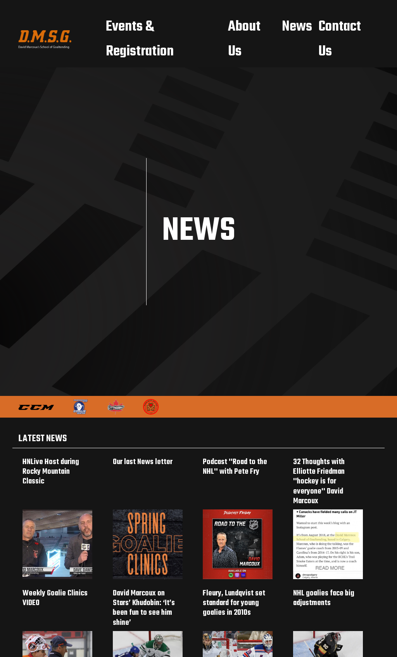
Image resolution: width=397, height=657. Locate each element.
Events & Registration (140, 39)
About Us (244, 39)
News (297, 27)
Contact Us (339, 39)
